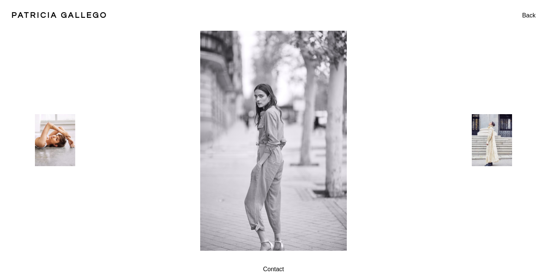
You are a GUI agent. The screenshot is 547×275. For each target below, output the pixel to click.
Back (529, 15)
